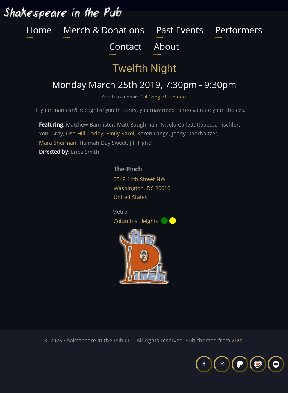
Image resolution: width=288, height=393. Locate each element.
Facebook (176, 96)
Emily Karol (120, 133)
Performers (238, 30)
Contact (125, 46)
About (166, 46)
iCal (143, 96)
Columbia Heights (136, 221)
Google (156, 96)
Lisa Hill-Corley (84, 133)
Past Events (179, 30)
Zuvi (237, 340)
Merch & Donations (103, 30)
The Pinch (128, 169)
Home (38, 30)
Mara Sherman (57, 142)
